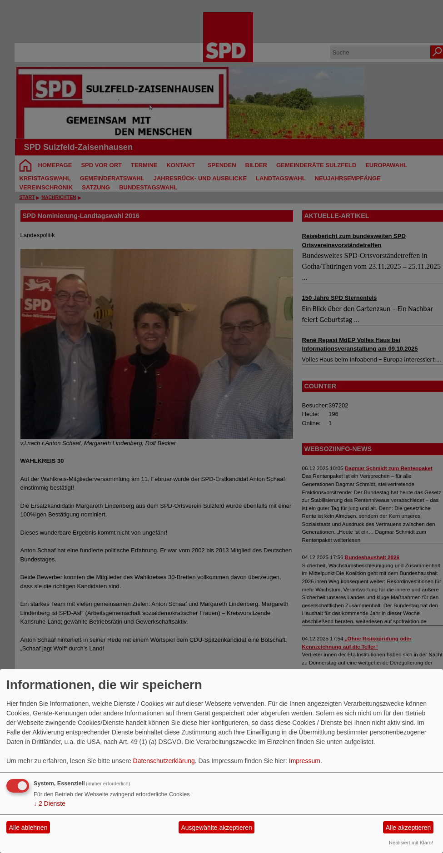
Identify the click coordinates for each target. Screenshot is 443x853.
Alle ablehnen (28, 827)
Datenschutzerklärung (164, 760)
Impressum (304, 760)
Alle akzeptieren (408, 827)
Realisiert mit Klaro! (411, 842)
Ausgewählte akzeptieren (216, 827)
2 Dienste (49, 803)
